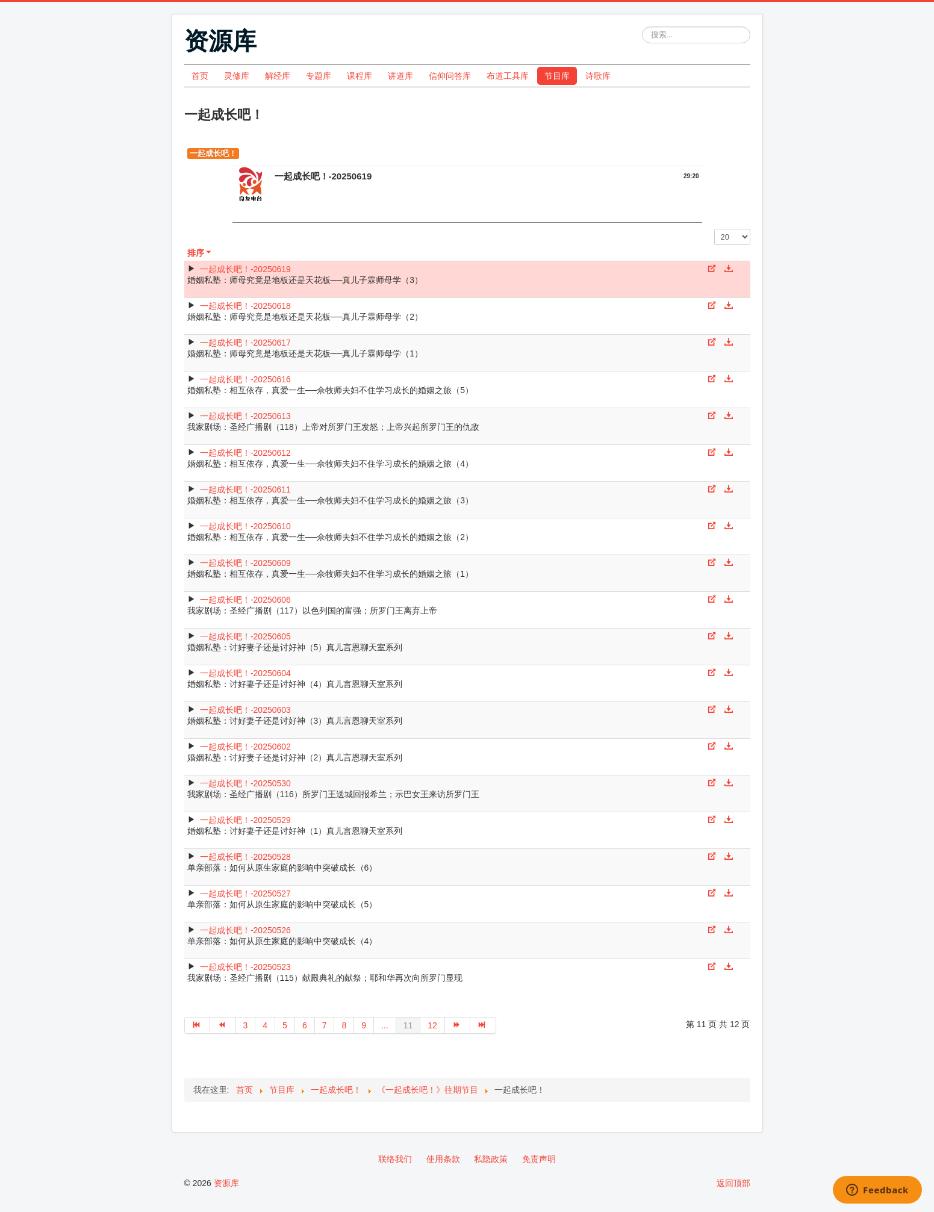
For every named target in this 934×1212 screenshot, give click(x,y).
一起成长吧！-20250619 (245, 269)
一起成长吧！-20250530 (245, 783)
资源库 (226, 1183)
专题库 (318, 76)
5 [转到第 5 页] (284, 1025)
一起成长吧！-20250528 (245, 857)
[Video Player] (467, 212)
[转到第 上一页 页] (223, 1025)
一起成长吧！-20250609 (245, 563)
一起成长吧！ (213, 153)
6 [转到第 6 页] (304, 1025)
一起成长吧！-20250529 (245, 820)
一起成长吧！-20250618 (245, 306)
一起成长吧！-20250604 (245, 673)
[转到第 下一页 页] (458, 1025)
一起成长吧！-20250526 (245, 930)
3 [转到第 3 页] (245, 1025)
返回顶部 (733, 1183)
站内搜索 (642, 26)
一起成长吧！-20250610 (245, 526)
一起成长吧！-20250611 (245, 489)
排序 (200, 253)
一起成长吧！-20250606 (245, 599)
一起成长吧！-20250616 (245, 379)
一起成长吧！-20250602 (245, 746)
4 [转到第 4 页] (265, 1025)
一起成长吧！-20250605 (245, 636)
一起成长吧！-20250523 (245, 967)
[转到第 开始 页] (197, 1025)
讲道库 (400, 76)
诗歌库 (598, 76)
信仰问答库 (450, 76)
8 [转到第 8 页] (343, 1025)
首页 (199, 76)
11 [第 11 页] (408, 1025)
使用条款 (443, 1159)
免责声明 (539, 1159)
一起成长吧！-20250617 (245, 342)
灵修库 (236, 76)
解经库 (277, 76)
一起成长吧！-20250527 (245, 893)
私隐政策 (491, 1159)
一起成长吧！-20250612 (245, 453)
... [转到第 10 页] (384, 1025)
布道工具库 (508, 76)
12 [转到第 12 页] (432, 1025)
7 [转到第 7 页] (324, 1025)
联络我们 (395, 1159)
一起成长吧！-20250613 (245, 416)
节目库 (557, 76)
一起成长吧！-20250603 (245, 710)
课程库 (359, 76)
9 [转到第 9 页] (363, 1025)
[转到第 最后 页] (483, 1025)
